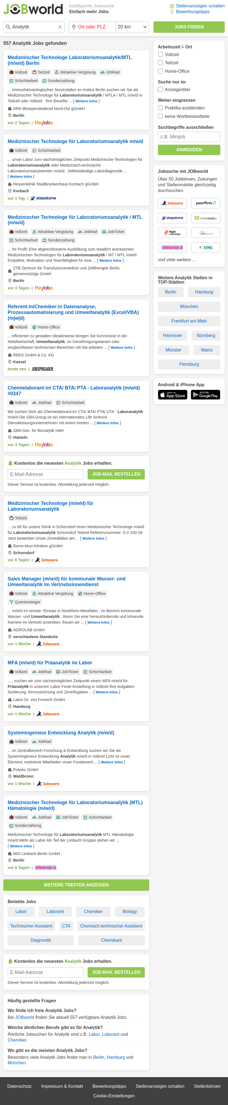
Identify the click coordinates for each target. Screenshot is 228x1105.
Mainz (207, 350)
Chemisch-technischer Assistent (111, 926)
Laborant (55, 911)
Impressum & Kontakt (62, 1086)
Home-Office (177, 71)
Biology (130, 911)
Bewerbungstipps (193, 11)
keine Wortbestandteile (187, 116)
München (17, 1062)
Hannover (172, 335)
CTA (66, 926)
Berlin (98, 1057)
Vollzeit (172, 54)
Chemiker (93, 911)
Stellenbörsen (207, 1086)
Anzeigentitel (177, 89)
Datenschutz (19, 1086)
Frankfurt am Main (189, 321)
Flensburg (189, 364)
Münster (173, 350)
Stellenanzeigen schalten (200, 6)
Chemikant (111, 940)
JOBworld (24, 1017)
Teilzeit (171, 62)
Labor (21, 911)
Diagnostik (40, 940)
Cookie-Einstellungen (114, 1096)
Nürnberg (206, 335)
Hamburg (116, 1057)
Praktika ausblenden (185, 108)
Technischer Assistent (31, 926)
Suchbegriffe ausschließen (186, 127)
